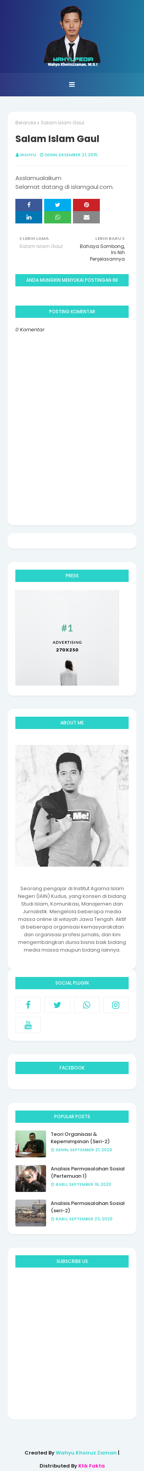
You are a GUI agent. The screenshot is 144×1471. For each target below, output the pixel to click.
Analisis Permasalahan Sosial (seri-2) (88, 1207)
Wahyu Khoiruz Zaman (87, 1452)
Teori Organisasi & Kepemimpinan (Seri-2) (80, 1138)
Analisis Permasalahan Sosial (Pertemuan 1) (88, 1172)
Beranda (25, 122)
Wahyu (28, 155)
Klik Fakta (91, 1465)
